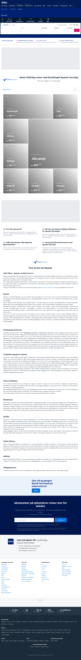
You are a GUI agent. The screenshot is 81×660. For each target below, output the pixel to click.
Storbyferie (20, 6)
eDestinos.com (45, 646)
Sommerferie (29, 6)
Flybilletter (12, 6)
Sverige (53, 632)
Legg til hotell (62, 25)
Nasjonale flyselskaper (27, 571)
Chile (13, 621)
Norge (23, 632)
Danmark (33, 630)
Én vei (13, 25)
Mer (70, 6)
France (51, 630)
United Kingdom (5, 634)
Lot (43, 581)
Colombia (24, 621)
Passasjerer (69, 28)
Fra (2, 28)
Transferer (55, 6)
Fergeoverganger (5, 579)
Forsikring (3, 585)
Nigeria (15, 640)
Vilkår (63, 568)
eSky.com (37, 646)
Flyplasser (23, 575)
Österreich (28, 632)
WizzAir (43, 568)
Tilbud (49, 6)
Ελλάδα (55, 630)
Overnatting (37, 6)
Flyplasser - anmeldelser (27, 577)
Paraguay (10, 624)
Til (22, 28)
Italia (69, 630)
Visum (2, 583)
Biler (44, 6)
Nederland (17, 632)
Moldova (12, 632)
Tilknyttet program (67, 566)
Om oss (64, 564)
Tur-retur (5, 25)
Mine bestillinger (66, 570)
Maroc (11, 640)
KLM (43, 570)
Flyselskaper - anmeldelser (28, 573)
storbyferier (50, 287)
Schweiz (68, 632)
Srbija (43, 632)
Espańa (46, 630)
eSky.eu (32, 646)
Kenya (6, 640)
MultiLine (23, 566)
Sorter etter (6, 89)
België (2, 630)
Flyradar (23, 568)
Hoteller (3, 573)
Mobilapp (23, 564)
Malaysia (35, 640)
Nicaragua (66, 621)
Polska (33, 632)
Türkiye (47, 640)
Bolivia (9, 621)
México (60, 621)
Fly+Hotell (4, 6)
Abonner (61, 520)
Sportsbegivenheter (6, 592)
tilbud (42, 287)
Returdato (56, 28)
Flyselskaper (24, 570)
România (47, 632)
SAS (43, 564)
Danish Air (44, 577)
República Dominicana (39, 621)
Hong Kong (29, 640)
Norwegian (44, 566)
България (19, 630)
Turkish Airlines (45, 579)
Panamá (72, 621)
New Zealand (54, 640)
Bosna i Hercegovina (10, 630)
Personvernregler (66, 571)
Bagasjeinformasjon (26, 579)
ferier (45, 287)
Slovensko (58, 632)
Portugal (38, 632)
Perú (76, 621)
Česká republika (26, 630)
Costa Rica (30, 621)
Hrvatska (60, 630)
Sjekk (36, 490)
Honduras (55, 621)
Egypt (2, 640)
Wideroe (44, 575)
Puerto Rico (4, 624)
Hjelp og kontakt (66, 573)
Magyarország (5, 632)
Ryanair (43, 573)
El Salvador (18, 621)
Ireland (65, 630)
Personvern (65, 575)
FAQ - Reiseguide (25, 581)
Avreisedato (44, 28)
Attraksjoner (64, 6)
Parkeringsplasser (5, 587)
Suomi (63, 632)
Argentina (3, 621)
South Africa (21, 640)
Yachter (3, 577)
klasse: (71, 25)
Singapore (41, 640)
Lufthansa (44, 571)
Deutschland (40, 630)
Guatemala (49, 621)
